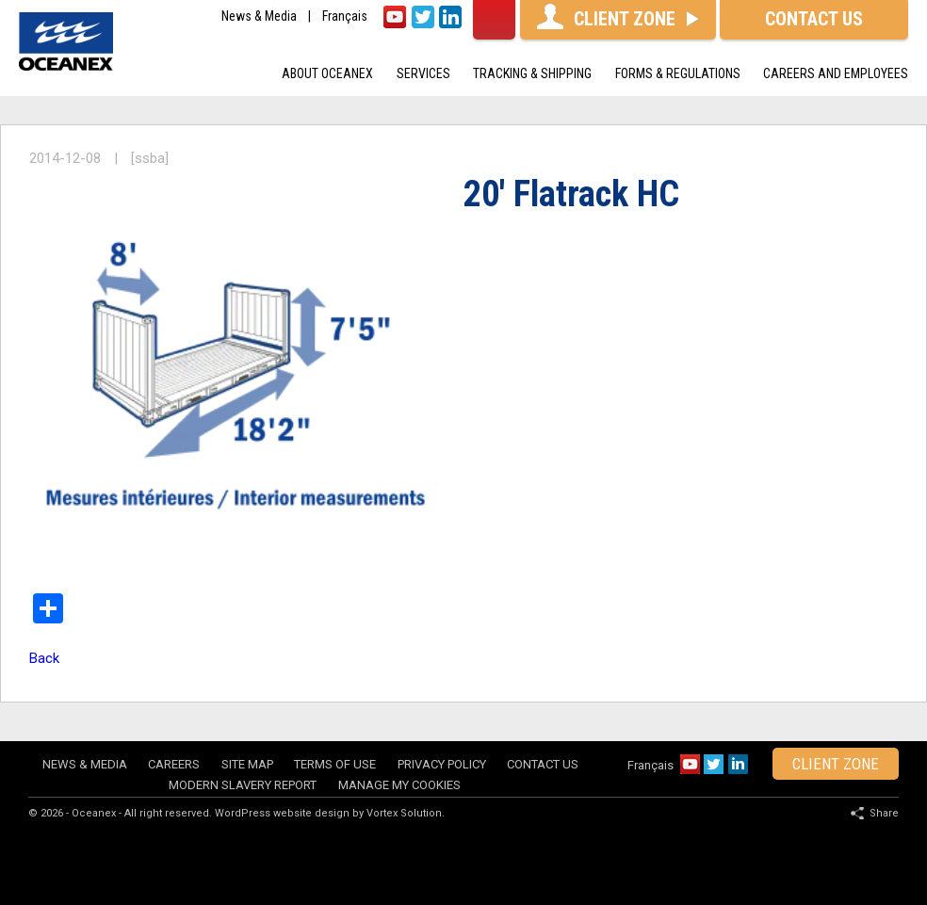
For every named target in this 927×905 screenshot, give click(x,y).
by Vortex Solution (397, 813)
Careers (174, 764)
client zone (835, 763)
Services (423, 73)
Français (344, 16)
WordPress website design (282, 813)
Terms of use (335, 764)
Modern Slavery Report (243, 785)
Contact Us (542, 764)
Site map (247, 764)
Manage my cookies (399, 785)
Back (44, 658)
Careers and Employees (835, 73)
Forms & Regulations (677, 73)
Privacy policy (442, 764)
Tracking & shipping (532, 73)
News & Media (259, 16)
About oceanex (327, 73)
